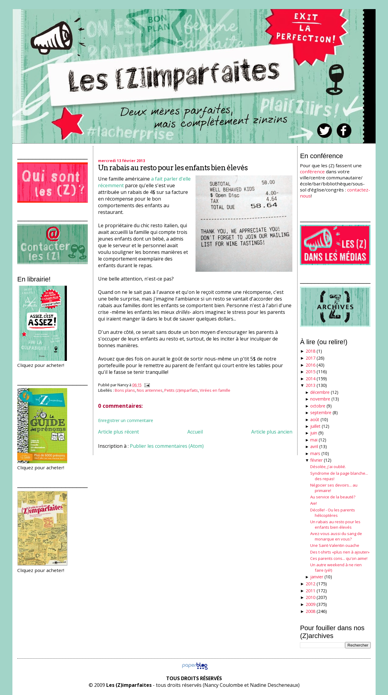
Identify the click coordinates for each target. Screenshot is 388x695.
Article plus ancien (271, 431)
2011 (310, 591)
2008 (310, 611)
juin (313, 433)
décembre (320, 392)
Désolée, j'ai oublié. (328, 466)
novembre (320, 399)
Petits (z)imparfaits (181, 390)
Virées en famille (215, 390)
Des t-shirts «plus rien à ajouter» (340, 552)
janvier (316, 577)
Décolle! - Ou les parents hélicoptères (332, 512)
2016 (310, 365)
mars (315, 453)
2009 (310, 604)
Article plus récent (118, 431)
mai (313, 440)
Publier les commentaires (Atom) (167, 446)
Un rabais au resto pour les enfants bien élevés (173, 167)
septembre (320, 412)
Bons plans (125, 390)
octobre (317, 406)
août (314, 419)
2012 (310, 584)
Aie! (313, 503)
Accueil (195, 431)
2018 (310, 351)
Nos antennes (150, 390)
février (316, 460)
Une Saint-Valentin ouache (334, 545)
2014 (310, 378)
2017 (310, 358)
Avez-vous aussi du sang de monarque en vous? (336, 536)
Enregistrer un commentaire (125, 420)
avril (314, 446)
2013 (310, 385)
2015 (310, 371)
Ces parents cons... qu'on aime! (338, 558)
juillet (315, 426)
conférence (312, 171)
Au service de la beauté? (332, 497)
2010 (310, 597)
